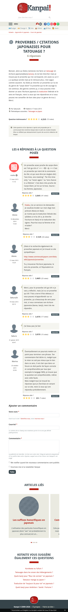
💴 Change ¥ (22, 28)
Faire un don (48, 607)
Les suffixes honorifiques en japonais (29, 521)
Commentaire (15, 438)
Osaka (27, 205)
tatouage (49, 71)
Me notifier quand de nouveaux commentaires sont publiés (35, 462)
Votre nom (14, 412)
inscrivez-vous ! (39, 419)
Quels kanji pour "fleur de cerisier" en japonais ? (34, 576)
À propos (36, 607)
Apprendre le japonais (22, 32)
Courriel (13, 424)
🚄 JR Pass (47, 28)
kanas (30, 74)
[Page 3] (34, 542)
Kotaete (11, 32)
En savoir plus (52, 610)
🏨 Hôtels (38, 28)
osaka (12, 175)
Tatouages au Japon (35, 111)
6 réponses (34, 55)
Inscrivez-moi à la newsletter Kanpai (25, 467)
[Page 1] (31, 542)
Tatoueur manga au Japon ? (34, 579)
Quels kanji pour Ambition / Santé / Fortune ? (34, 587)
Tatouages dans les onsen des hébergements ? (34, 572)
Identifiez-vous (25, 419)
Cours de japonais (36, 32)
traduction (43, 91)
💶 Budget (12, 28)
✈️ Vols (31, 28)
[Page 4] (36, 542)
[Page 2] (33, 542)
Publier (12, 472)
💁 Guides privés (58, 28)
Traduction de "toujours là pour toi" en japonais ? (34, 583)
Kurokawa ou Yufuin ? (34, 568)
